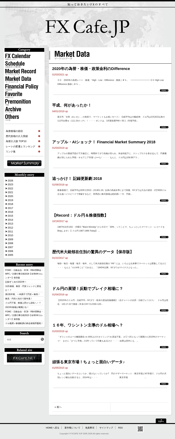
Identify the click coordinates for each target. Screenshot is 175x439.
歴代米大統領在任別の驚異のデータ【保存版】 (93, 252)
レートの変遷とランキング (20, 146)
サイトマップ (106, 428)
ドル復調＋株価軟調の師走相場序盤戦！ (24, 323)
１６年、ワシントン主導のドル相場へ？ (87, 325)
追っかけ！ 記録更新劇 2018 (77, 178)
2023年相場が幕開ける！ (17, 307)
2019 (10, 200)
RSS (120, 428)
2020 (10, 196)
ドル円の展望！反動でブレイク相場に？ (87, 288)
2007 (10, 247)
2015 (10, 215)
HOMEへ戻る (52, 428)
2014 (10, 219)
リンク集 (11, 151)
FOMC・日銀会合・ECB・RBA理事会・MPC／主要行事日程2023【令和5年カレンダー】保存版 (24, 315)
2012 (10, 227)
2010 (10, 235)
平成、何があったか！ (72, 105)
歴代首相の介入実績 (17, 136)
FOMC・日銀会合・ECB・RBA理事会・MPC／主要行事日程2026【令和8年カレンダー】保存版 (24, 274)
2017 (10, 208)
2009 (10, 239)
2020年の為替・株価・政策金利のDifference (91, 68)
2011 (10, 231)
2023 (10, 184)
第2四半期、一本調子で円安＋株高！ (22, 294)
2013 (10, 223)
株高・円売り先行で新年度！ (19, 298)
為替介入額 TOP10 (16, 141)
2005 (10, 255)
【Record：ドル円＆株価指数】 (80, 215)
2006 (10, 251)
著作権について (72, 428)
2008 (10, 243)
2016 (10, 211)
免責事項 (89, 428)
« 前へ (58, 407)
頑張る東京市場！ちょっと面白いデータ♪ (88, 362)
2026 (10, 180)
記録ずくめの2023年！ (16, 282)
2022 (10, 188)
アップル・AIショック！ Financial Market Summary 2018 (103, 142)
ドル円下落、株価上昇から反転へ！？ (23, 303)
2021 (10, 192)
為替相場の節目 (14, 131)
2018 (10, 204)
